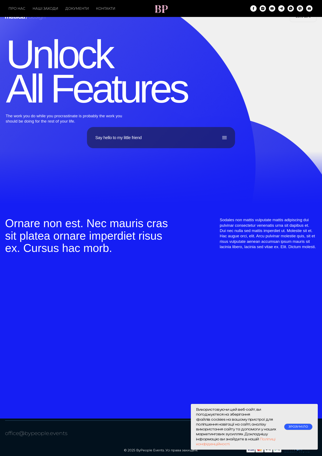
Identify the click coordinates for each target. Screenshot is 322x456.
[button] (303, 16)
